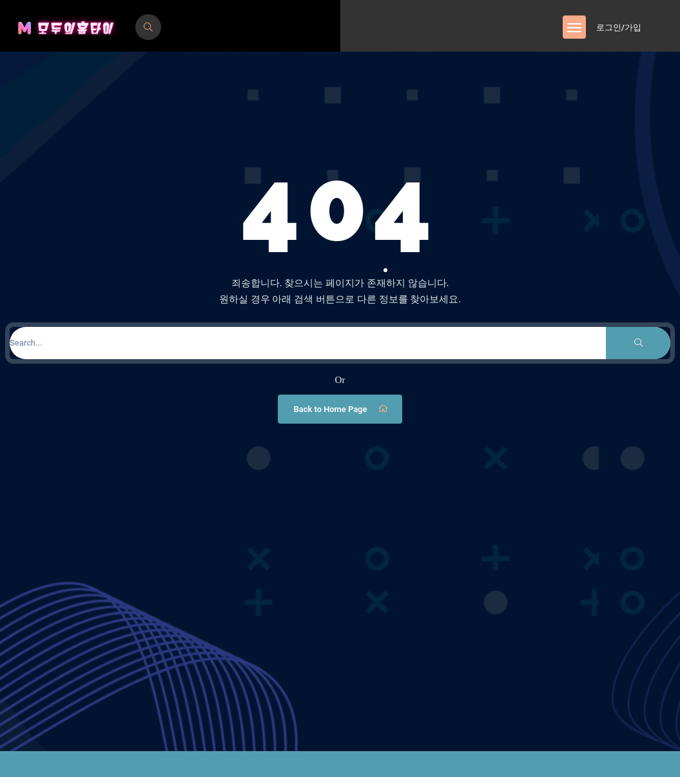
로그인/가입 (618, 27)
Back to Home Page (342, 408)
